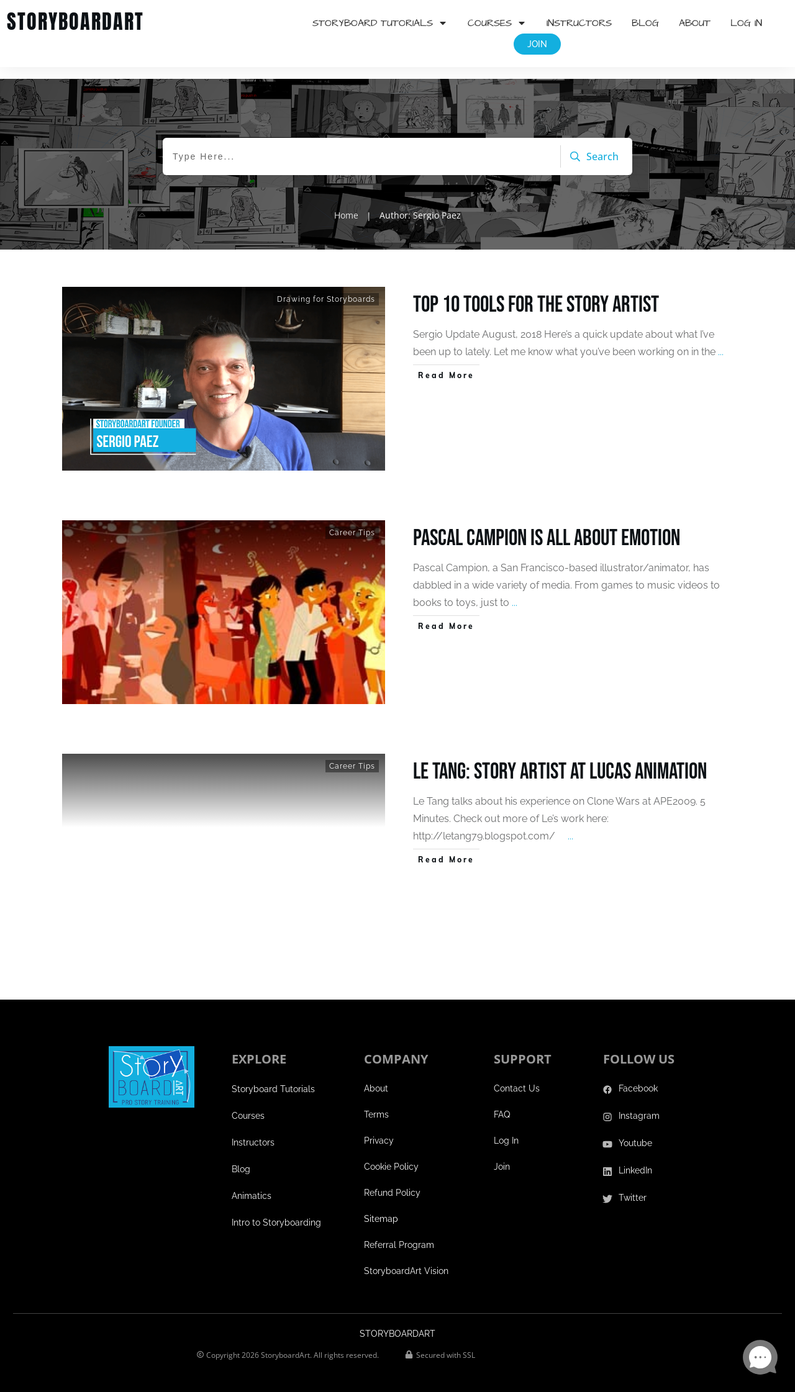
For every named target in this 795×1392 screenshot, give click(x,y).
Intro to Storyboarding (276, 1211)
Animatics (251, 1185)
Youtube (635, 1132)
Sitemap (381, 1208)
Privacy (379, 1129)
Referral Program (399, 1234)
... (721, 340)
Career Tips (352, 521)
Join (502, 1155)
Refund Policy (392, 1181)
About (376, 1077)
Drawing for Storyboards (326, 287)
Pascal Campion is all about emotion (546, 526)
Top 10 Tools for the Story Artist (536, 293)
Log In (506, 1129)
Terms (376, 1103)
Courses (248, 1105)
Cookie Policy (391, 1155)
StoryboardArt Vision (406, 1260)
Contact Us (517, 1077)
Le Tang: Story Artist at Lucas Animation (560, 760)
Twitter (633, 1186)
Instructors (253, 1131)
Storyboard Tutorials (273, 1078)
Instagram (639, 1105)
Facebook (638, 1077)
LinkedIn (635, 1159)
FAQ (502, 1103)
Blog (241, 1158)
